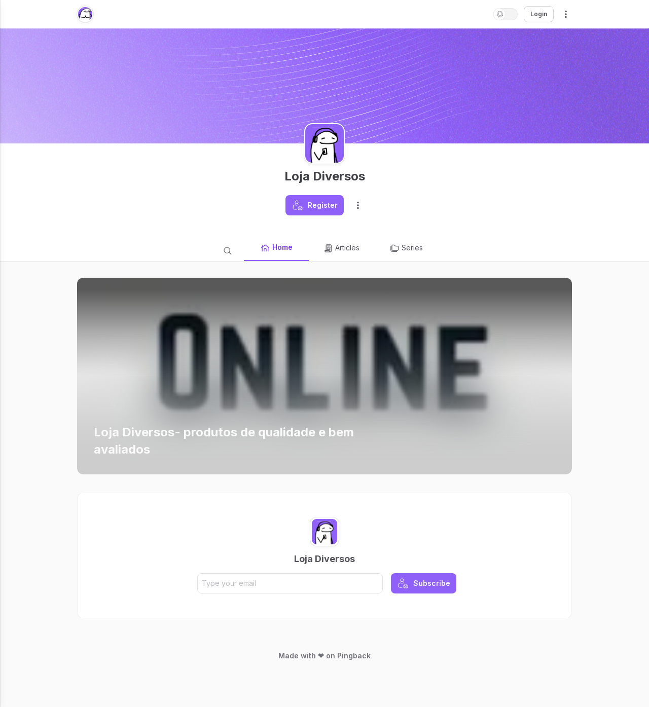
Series (406, 248)
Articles (341, 248)
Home (276, 248)
